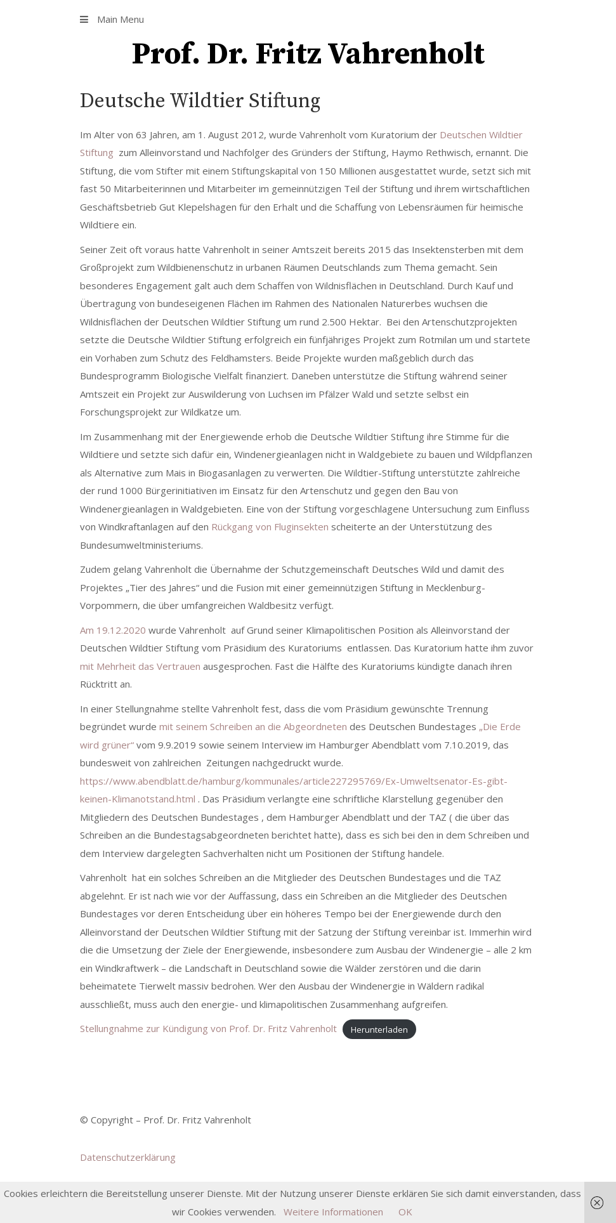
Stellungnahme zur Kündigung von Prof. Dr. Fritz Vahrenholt (208, 1028)
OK (405, 1211)
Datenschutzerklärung (128, 1157)
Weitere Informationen (333, 1211)
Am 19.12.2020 (114, 630)
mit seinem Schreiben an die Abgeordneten (254, 726)
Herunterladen (379, 1029)
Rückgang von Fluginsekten (270, 526)
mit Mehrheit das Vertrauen (140, 666)
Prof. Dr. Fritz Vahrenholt (308, 55)
